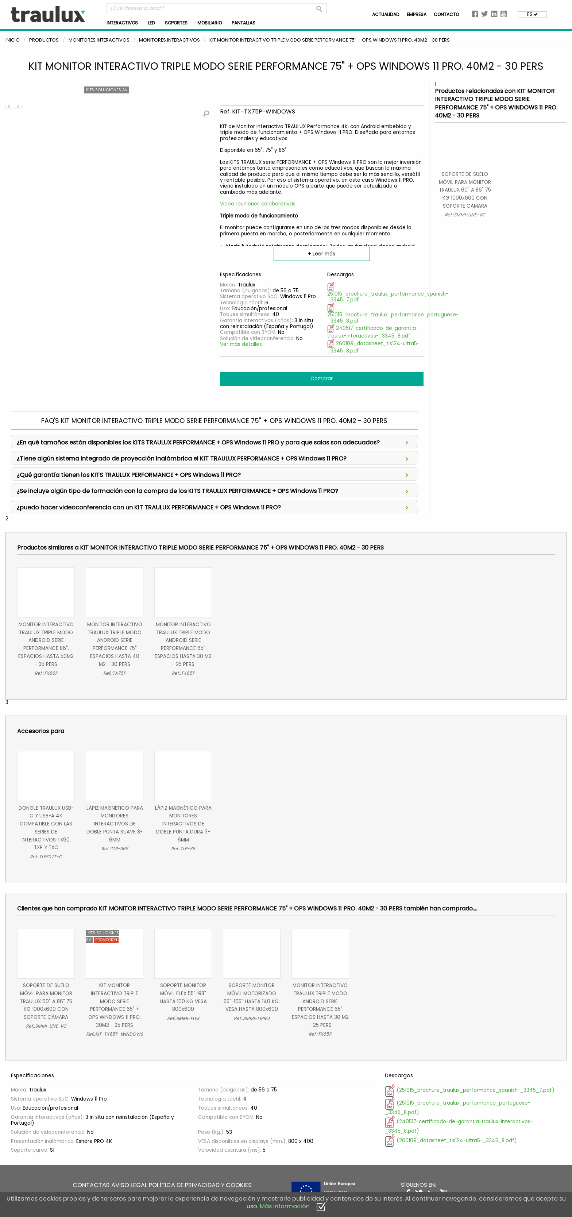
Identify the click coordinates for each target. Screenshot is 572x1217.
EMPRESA (416, 14)
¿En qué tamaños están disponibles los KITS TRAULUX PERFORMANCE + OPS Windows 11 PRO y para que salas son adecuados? (212, 441)
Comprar (321, 378)
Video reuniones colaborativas (257, 203)
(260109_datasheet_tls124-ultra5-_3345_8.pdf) (451, 1140)
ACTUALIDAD (385, 14)
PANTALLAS (243, 23)
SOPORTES (176, 23)
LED (151, 23)
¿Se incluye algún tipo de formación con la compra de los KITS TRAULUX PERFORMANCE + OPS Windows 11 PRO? (212, 490)
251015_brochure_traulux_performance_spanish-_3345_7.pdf (387, 293)
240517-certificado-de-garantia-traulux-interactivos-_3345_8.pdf (372, 332)
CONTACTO (446, 14)
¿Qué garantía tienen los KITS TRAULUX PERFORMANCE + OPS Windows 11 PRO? (212, 474)
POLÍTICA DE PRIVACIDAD (184, 1185)
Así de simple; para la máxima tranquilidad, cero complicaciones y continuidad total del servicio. (214, 476)
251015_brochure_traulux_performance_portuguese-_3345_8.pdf (393, 314)
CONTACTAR (91, 1185)
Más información (285, 1206)
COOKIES (239, 1185)
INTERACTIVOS (122, 23)
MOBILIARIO (209, 23)
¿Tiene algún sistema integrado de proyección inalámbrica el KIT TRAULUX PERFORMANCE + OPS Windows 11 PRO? (212, 458)
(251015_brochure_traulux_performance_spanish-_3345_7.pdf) (469, 1090)
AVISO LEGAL (129, 1185)
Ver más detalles (241, 344)
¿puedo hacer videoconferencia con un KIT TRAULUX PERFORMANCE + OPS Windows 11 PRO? (212, 506)
